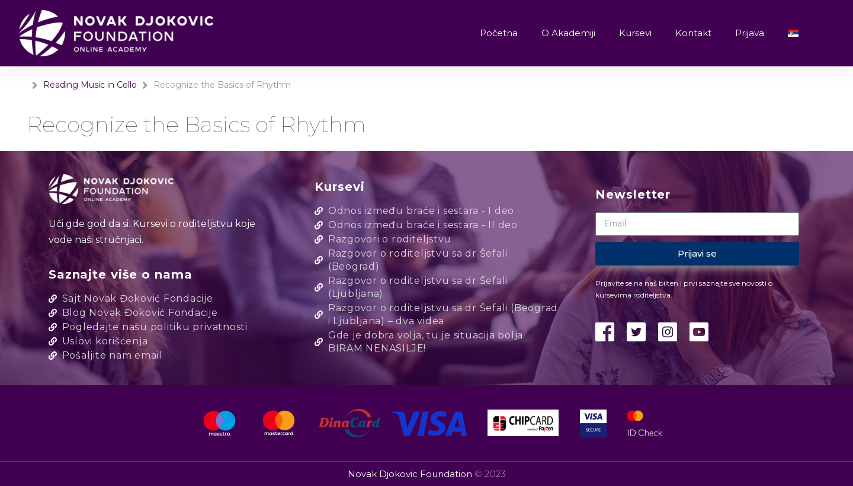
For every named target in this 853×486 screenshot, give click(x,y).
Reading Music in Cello (90, 84)
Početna (499, 33)
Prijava (749, 33)
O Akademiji (568, 33)
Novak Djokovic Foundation (411, 473)
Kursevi (635, 33)
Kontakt (693, 33)
